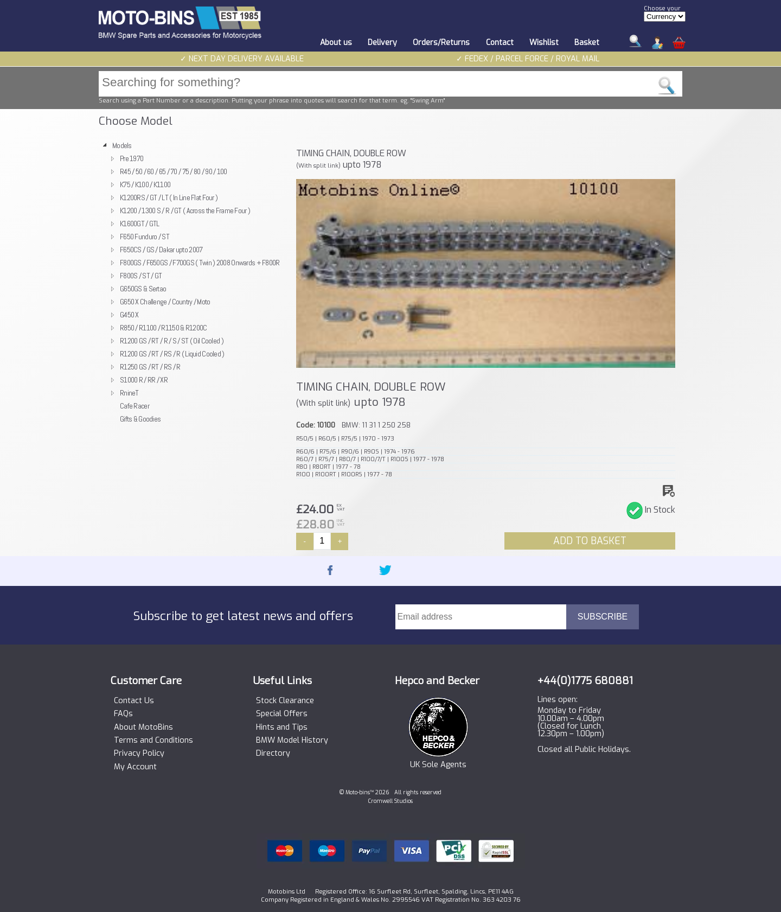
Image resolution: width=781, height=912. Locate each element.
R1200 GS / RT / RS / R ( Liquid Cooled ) (172, 354)
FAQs (123, 714)
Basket (586, 42)
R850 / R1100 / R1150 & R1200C (163, 328)
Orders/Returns (441, 42)
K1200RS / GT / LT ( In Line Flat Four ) (168, 197)
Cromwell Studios (390, 801)
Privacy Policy (139, 753)
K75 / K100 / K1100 (145, 184)
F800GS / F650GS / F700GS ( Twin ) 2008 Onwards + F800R (200, 262)
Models (122, 145)
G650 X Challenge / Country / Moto (165, 302)
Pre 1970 (131, 158)
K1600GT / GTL (139, 223)
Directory (273, 753)
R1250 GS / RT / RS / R (150, 367)
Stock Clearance (285, 701)
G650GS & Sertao (143, 289)
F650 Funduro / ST (144, 236)
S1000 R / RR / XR (144, 380)
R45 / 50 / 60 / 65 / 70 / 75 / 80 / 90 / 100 (173, 171)
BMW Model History (292, 740)
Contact (500, 42)
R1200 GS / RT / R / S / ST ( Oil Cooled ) (171, 341)
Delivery (382, 42)
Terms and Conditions (153, 740)
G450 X (129, 315)
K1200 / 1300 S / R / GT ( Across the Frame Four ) (185, 210)
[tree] (192, 282)
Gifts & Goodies (140, 419)
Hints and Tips (282, 727)
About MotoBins (143, 727)
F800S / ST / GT (141, 275)
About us (336, 42)
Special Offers (282, 714)
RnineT (129, 393)
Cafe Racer (134, 406)
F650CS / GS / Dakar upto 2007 (161, 249)
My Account (135, 767)
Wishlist (544, 42)
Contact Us (134, 701)
